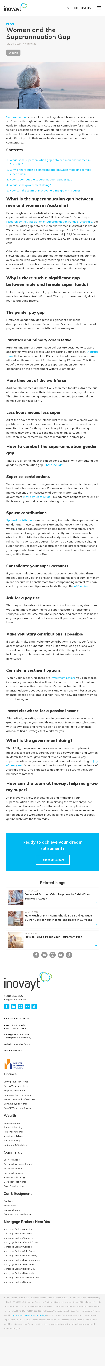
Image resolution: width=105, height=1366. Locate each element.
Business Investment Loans (18, 1164)
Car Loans (9, 1201)
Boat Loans (10, 1205)
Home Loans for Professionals (19, 1099)
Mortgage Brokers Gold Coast (19, 1251)
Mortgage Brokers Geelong (18, 1246)
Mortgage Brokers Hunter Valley (20, 1255)
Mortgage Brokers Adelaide (18, 1229)
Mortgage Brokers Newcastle (19, 1273)
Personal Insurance (13, 1131)
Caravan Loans (12, 1210)
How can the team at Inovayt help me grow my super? (45, 190)
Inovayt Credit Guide (14, 1024)
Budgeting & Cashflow (15, 1145)
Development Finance (15, 1181)
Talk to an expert (52, 860)
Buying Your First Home (16, 1081)
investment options (63, 678)
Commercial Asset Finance (17, 1214)
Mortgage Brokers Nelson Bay (19, 1268)
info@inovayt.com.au (15, 999)
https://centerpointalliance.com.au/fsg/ (28, 1315)
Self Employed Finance (15, 1103)
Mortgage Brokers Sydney (17, 1282)
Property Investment (14, 1090)
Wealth (13, 52)
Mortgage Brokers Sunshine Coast (22, 1277)
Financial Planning (13, 1127)
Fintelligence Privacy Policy (17, 1037)
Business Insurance (13, 1173)
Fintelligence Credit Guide (17, 1034)
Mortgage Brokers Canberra (18, 1238)
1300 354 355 (83, 8)
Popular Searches (13, 1050)
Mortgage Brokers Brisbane (18, 1233)
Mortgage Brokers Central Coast (21, 1242)
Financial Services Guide (16, 1018)
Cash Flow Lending (14, 1186)
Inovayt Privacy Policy (15, 1028)
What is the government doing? (30, 185)
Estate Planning (12, 1140)
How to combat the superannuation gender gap (40, 179)
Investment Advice (13, 1136)
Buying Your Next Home (16, 1086)
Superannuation (16, 117)
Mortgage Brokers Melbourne (19, 1264)
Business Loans (12, 1159)
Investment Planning (14, 1177)
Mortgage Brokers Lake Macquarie (22, 1260)
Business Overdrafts (14, 1168)
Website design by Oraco (17, 1044)
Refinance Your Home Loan (18, 1094)
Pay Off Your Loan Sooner (17, 1108)
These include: (53, 465)
